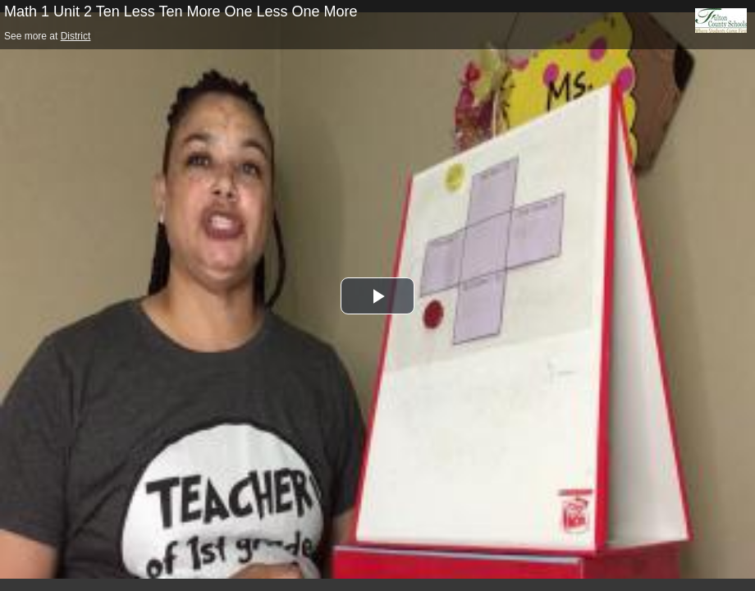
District (76, 36)
